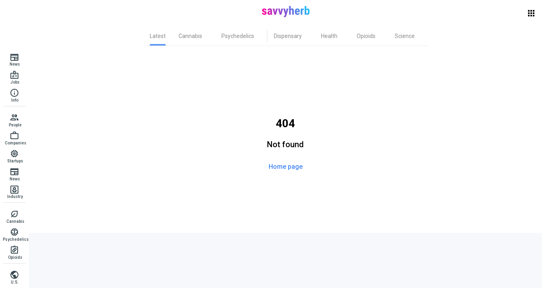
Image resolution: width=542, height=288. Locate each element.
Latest (158, 36)
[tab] (157, 36)
